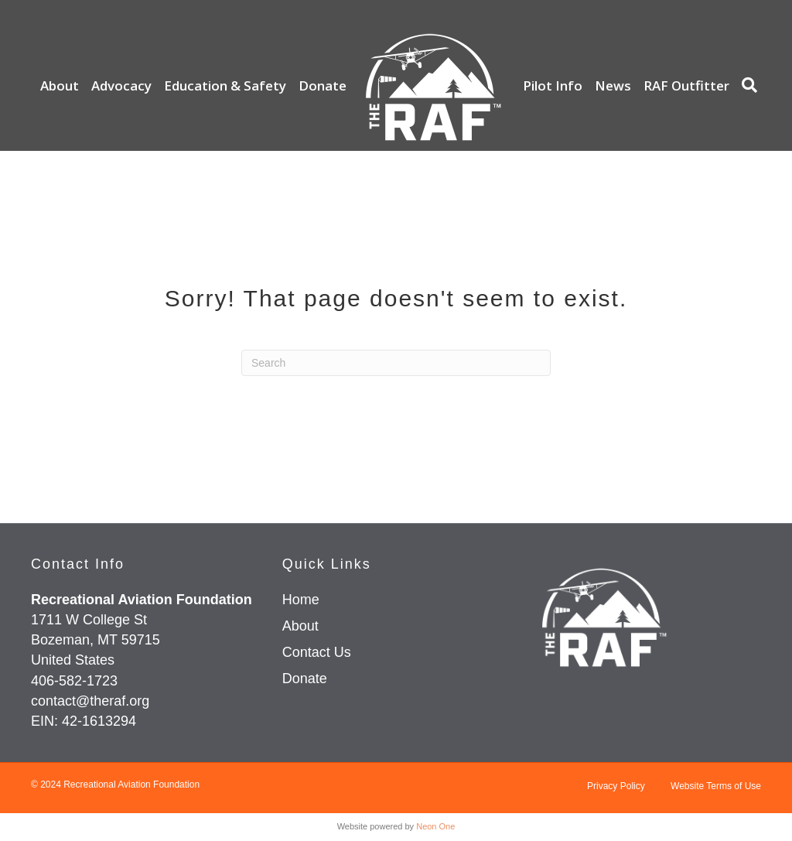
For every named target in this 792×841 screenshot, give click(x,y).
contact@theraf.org (90, 701)
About (59, 85)
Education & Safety (225, 85)
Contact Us (316, 652)
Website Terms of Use (716, 786)
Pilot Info (552, 85)
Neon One (435, 826)
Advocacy (121, 85)
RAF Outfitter (686, 85)
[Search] (745, 85)
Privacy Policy (616, 786)
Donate (322, 85)
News (613, 85)
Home (300, 599)
